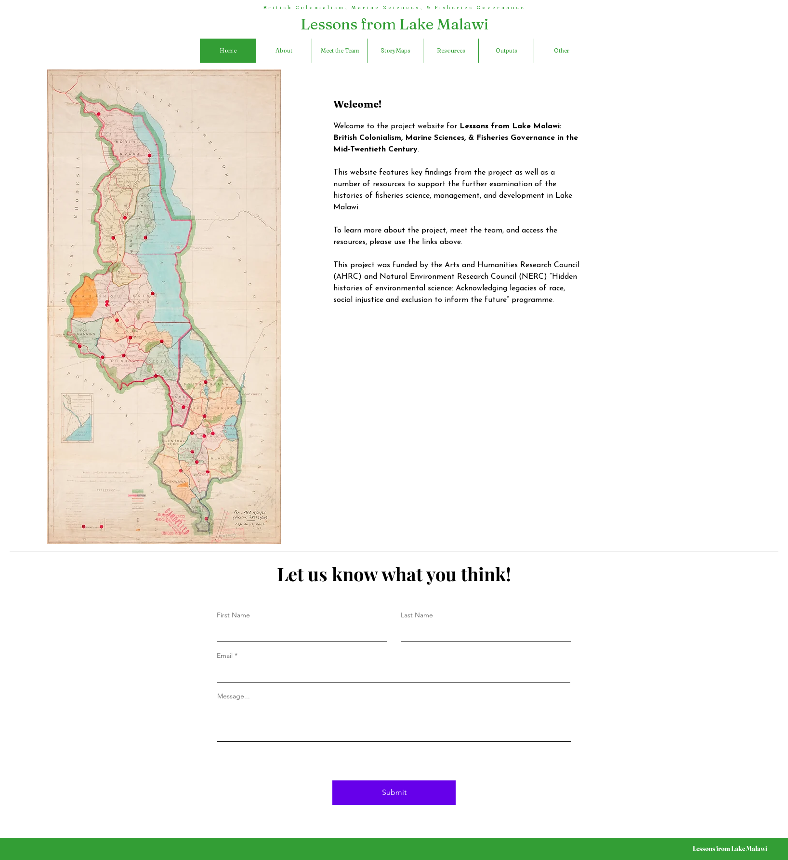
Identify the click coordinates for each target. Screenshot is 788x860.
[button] (561, 51)
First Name (233, 615)
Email (225, 655)
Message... (233, 696)
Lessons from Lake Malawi (395, 23)
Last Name (417, 615)
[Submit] (394, 792)
